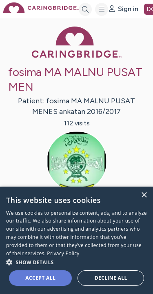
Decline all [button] (111, 277)
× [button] (144, 195)
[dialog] (76, 240)
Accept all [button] (40, 277)
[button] (76, 262)
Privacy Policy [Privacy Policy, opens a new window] (63, 253)
